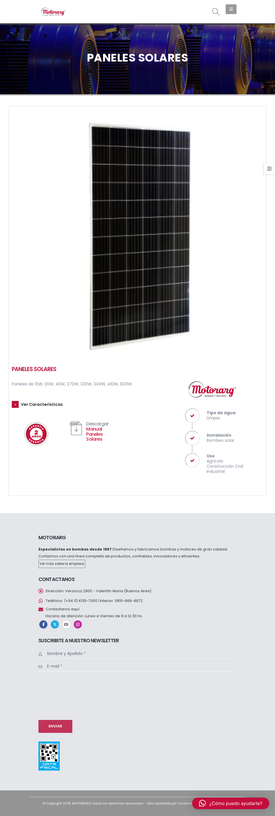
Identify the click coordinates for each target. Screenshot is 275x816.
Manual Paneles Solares (94, 434)
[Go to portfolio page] (137, 235)
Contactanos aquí (63, 609)
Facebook (43, 624)
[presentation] (62, 695)
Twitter (55, 624)
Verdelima (186, 803)
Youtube (66, 624)
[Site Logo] (52, 12)
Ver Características (42, 404)
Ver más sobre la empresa (62, 563)
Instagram (77, 624)
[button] (216, 12)
